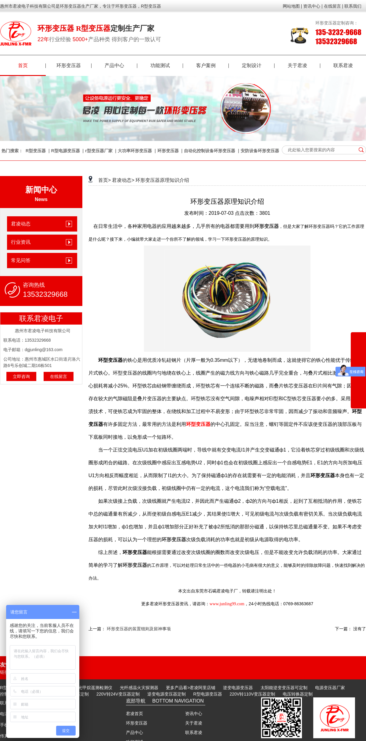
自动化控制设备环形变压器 (209, 150)
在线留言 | (333, 6)
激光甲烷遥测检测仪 (93, 687)
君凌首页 (134, 713)
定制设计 (258, 65)
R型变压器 (36, 150)
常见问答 (20, 260)
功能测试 (166, 65)
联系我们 (352, 6)
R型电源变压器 (65, 150)
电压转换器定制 (298, 694)
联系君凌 (343, 65)
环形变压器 (74, 65)
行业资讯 (20, 242)
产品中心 (121, 65)
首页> (104, 180)
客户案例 (212, 65)
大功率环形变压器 (135, 150)
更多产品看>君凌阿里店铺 (190, 687)
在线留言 (58, 376)
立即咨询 (21, 376)
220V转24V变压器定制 (118, 694)
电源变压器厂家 (330, 687)
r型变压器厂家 (98, 150)
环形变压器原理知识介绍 (162, 180)
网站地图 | (292, 6)
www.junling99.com (227, 604)
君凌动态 (20, 223)
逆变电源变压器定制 (166, 694)
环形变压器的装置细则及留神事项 (139, 628)
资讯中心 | (313, 6)
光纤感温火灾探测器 (139, 687)
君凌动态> (123, 180)
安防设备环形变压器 (260, 150)
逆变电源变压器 (238, 687)
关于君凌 (304, 65)
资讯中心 (193, 713)
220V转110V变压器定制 (252, 694)
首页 (32, 65)
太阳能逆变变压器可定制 (283, 687)
